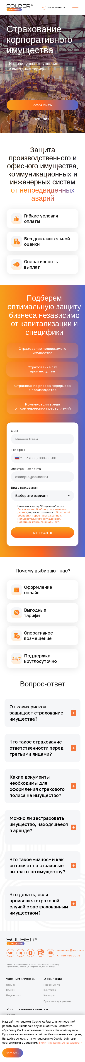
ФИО (14, 431)
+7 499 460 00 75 (68, 955)
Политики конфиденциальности (60, 1042)
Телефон (18, 449)
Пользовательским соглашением (38, 518)
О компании (53, 978)
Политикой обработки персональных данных (43, 514)
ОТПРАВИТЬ (42, 532)
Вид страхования (24, 487)
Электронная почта (26, 469)
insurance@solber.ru (70, 950)
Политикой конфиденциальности (38, 522)
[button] (75, 7)
